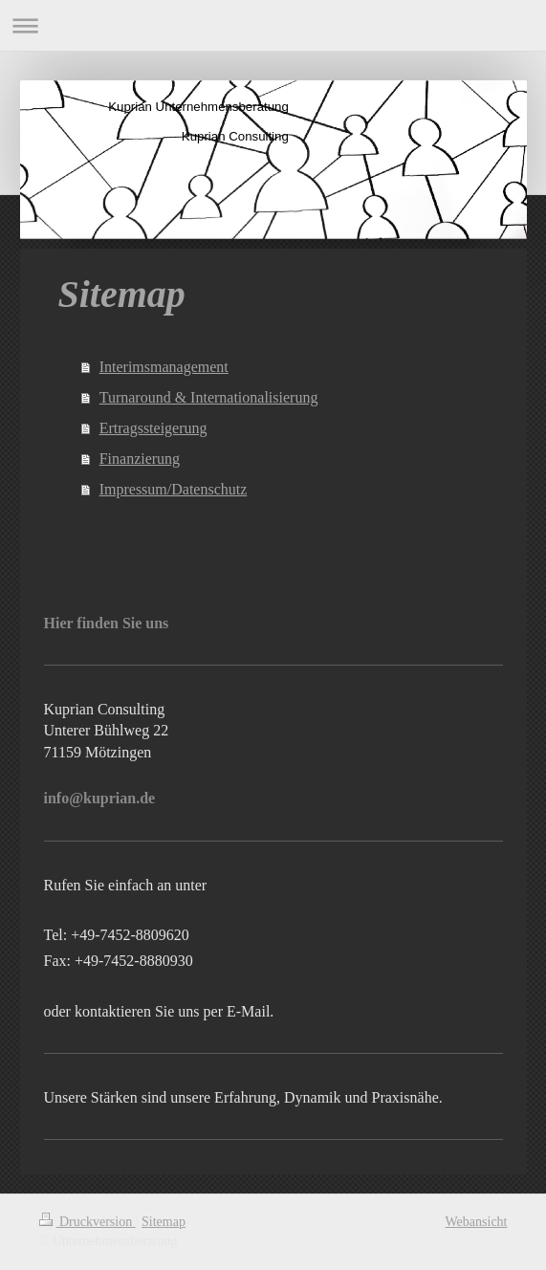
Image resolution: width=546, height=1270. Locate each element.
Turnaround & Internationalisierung (208, 397)
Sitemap (164, 1222)
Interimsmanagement (164, 367)
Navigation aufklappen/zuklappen (273, 25)
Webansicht (477, 1222)
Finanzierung (139, 458)
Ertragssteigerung (153, 428)
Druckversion (87, 1222)
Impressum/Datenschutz (173, 489)
